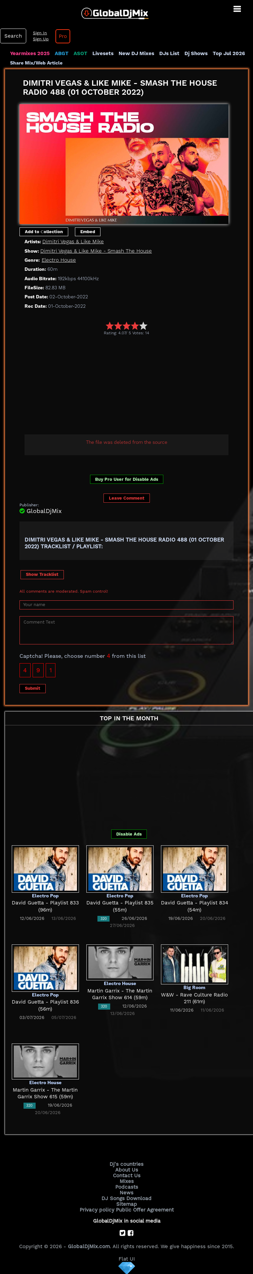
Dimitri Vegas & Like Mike (72, 242)
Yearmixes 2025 (29, 53)
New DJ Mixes (136, 53)
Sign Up (40, 39)
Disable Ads (129, 834)
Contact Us (126, 1175)
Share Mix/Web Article (36, 63)
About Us (126, 1169)
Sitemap (127, 1204)
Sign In (39, 33)
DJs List (169, 53)
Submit (32, 688)
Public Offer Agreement (144, 1209)
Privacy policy (97, 1209)
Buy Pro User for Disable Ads (126, 479)
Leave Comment (126, 498)
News (126, 1192)
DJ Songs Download (126, 1198)
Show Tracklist (42, 574)
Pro (62, 36)
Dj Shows (195, 53)
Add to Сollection (44, 231)
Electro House (58, 260)
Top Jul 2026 (228, 53)
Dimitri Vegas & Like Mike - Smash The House (94, 251)
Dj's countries (126, 1164)
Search (12, 36)
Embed (87, 231)
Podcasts (126, 1187)
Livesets (102, 53)
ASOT (80, 53)
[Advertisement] (136, 386)
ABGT (61, 53)
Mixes (127, 1181)
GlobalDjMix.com (88, 1246)
